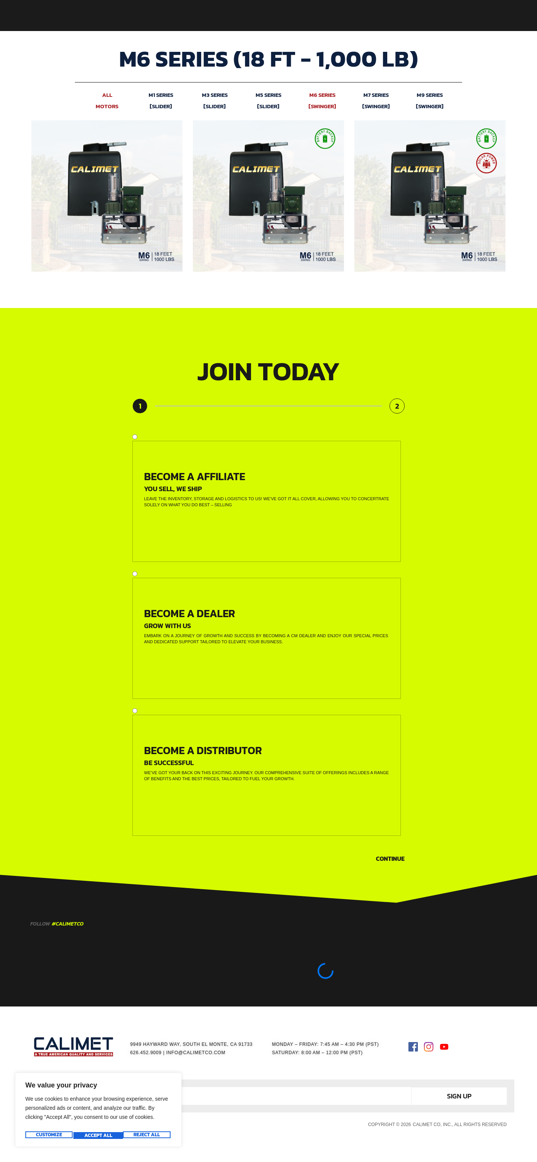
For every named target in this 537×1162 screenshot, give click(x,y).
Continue (390, 858)
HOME (190, 15)
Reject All (97, 1135)
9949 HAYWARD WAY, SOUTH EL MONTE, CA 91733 (191, 1044)
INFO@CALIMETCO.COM (195, 1052)
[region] (98, 1112)
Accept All (147, 1135)
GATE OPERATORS (234, 15)
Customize (48, 1135)
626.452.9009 (145, 1052)
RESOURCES (338, 15)
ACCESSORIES (290, 15)
